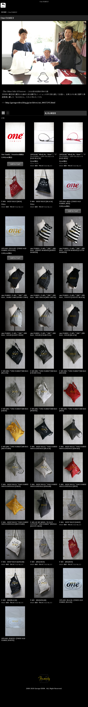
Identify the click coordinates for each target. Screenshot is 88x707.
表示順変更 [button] (50, 113)
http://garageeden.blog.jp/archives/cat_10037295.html (30, 102)
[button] (3, 5)
